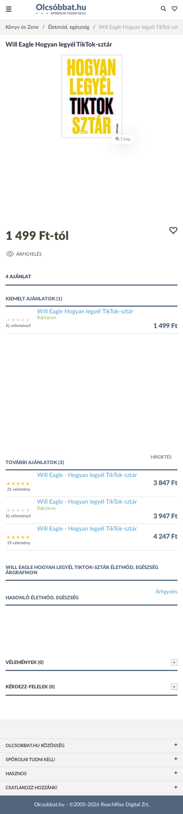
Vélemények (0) (91, 662)
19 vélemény (18, 543)
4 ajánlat (18, 277)
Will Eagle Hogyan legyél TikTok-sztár (85, 311)
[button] (172, 9)
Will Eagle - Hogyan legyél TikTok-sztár (87, 475)
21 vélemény (18, 489)
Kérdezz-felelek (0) (91, 687)
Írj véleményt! (18, 326)
